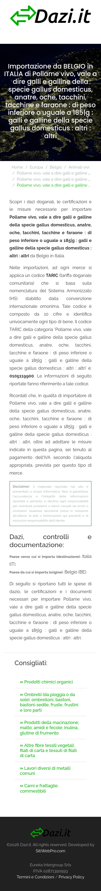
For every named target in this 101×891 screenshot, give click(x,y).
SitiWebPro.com (50, 851)
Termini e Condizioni (35, 877)
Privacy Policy (71, 877)
